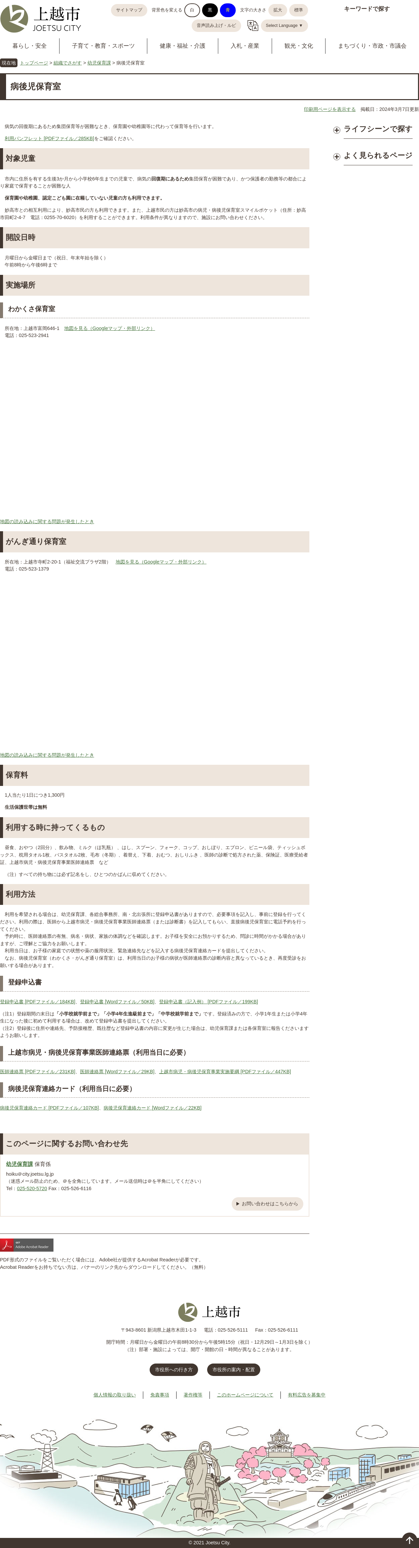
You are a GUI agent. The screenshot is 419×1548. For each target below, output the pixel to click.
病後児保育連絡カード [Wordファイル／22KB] (152, 1108)
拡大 (277, 10)
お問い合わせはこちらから (270, 1203)
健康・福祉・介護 (182, 46)
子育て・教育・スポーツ (103, 46)
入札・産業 (245, 46)
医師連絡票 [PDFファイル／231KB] (37, 1071)
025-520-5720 (32, 1188)
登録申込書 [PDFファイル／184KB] (37, 1001)
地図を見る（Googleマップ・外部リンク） (109, 328)
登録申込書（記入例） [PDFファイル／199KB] (208, 1001)
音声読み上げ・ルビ (216, 25)
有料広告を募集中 (307, 1394)
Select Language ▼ (284, 25)
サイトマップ (129, 10)
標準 (298, 10)
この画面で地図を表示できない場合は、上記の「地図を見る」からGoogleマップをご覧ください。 (154, 431)
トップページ (34, 63)
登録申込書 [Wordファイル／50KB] (117, 1001)
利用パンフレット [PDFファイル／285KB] (49, 138)
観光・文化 (298, 46)
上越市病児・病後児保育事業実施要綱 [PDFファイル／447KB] (225, 1071)
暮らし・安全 (29, 46)
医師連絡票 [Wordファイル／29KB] (117, 1071)
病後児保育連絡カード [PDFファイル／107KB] (49, 1108)
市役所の (234, 1369)
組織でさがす (67, 63)
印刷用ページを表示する (330, 109)
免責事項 (159, 1394)
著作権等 (193, 1394)
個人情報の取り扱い (114, 1394)
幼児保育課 (99, 63)
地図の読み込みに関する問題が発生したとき (47, 521)
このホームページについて (245, 1394)
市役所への (174, 1369)
